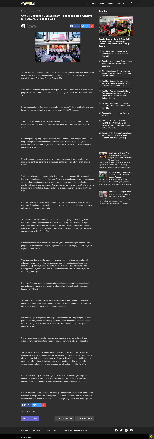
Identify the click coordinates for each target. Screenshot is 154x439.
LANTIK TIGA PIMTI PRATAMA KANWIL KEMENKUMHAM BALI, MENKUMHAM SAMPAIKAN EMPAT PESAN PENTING (116, 124)
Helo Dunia (57, 430)
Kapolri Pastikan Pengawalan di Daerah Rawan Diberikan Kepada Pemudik (115, 53)
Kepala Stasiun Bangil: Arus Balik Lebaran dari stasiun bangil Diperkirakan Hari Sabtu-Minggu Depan (115, 42)
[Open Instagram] (126, 430)
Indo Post (46, 430)
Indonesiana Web (81, 430)
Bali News (25, 430)
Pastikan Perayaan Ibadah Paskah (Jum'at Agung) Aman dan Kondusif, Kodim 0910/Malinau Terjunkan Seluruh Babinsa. (116, 94)
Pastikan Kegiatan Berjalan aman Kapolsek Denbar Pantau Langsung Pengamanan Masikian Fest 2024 (116, 83)
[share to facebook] (75, 26)
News (93, 3)
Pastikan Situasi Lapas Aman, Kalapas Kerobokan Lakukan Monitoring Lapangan (117, 63)
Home (85, 3)
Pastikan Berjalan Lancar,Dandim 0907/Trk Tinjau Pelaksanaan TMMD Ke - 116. (116, 105)
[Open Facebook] (116, 430)
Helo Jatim (36, 430)
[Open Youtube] (131, 430)
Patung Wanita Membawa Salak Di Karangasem (115, 114)
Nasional (28, 411)
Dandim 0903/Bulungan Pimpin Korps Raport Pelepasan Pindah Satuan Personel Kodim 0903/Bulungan (117, 135)
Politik (101, 3)
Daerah (110, 3)
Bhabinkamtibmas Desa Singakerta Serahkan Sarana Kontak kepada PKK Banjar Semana (116, 73)
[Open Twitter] (121, 430)
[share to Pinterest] (92, 26)
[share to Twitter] (85, 26)
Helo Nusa (68, 430)
